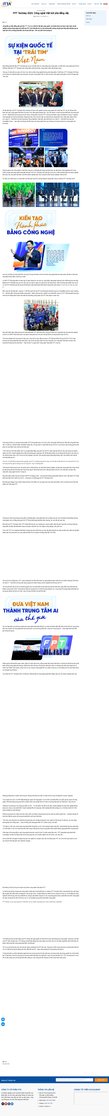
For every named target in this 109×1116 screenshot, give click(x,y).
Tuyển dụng (82, 4)
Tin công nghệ (41, 10)
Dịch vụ (44, 4)
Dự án (74, 4)
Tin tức (90, 4)
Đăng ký (101, 1080)
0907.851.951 (48, 1103)
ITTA (47, 16)
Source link (6, 1064)
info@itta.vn (47, 1106)
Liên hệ (96, 4)
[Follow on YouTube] (6, 1103)
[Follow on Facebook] (9, 1103)
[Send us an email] (2, 1103)
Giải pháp (52, 4)
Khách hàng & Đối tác (64, 4)
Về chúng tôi (35, 4)
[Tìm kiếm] (101, 4)
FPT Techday (29, 26)
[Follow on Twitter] (12, 1103)
